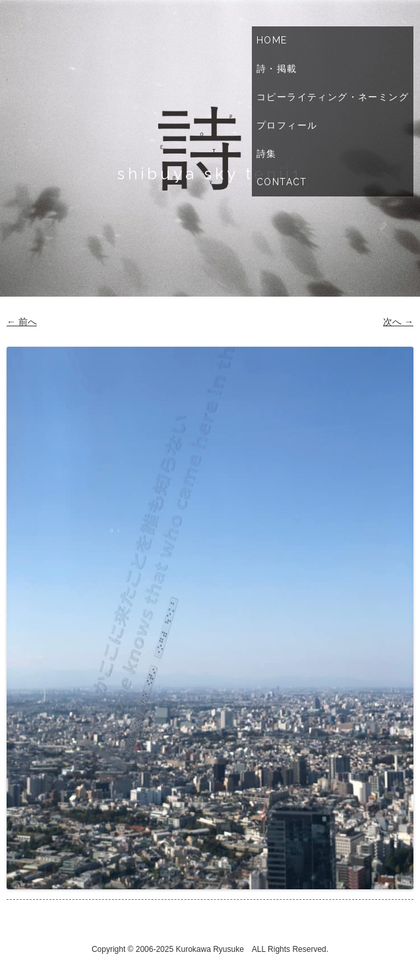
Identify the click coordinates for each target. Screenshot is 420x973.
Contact (281, 182)
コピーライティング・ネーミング (332, 97)
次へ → (398, 321)
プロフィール (286, 125)
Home (271, 40)
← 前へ (22, 321)
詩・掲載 (276, 68)
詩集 (266, 153)
